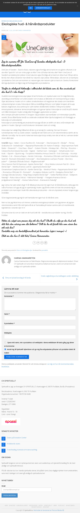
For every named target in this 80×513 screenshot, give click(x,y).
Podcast (61, 505)
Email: (4, 486)
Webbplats (8, 333)
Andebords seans (13, 444)
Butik (41, 505)
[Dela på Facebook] (34, 243)
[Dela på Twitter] (38, 243)
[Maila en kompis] (42, 243)
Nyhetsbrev (70, 505)
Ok (31, 8)
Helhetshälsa (36, 507)
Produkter (33, 505)
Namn (7, 314)
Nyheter (12, 505)
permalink (45, 250)
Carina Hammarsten (24, 30)
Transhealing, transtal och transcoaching (22, 450)
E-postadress (9, 323)
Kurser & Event (22, 505)
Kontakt (46, 507)
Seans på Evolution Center (16, 438)
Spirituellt (48, 505)
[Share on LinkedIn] (45, 243)
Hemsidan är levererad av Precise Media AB (49, 510)
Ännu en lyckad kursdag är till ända (16, 278)
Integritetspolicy (43, 8)
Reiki (55, 505)
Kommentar (9, 296)
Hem (6, 505)
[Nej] (77, 6)
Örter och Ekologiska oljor (12, 21)
